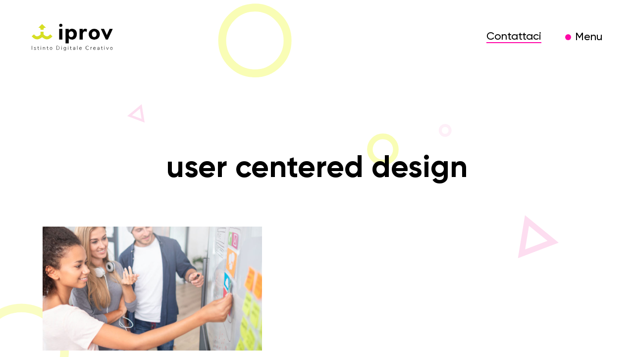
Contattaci (513, 36)
